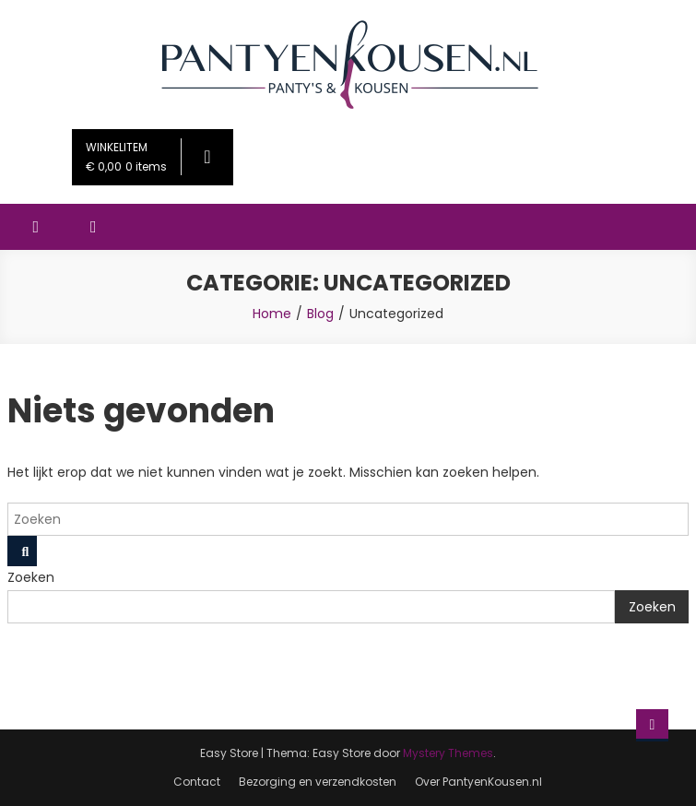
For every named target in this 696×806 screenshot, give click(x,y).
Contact (196, 781)
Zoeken (30, 577)
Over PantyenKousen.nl (478, 781)
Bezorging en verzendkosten (317, 781)
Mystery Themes (448, 753)
